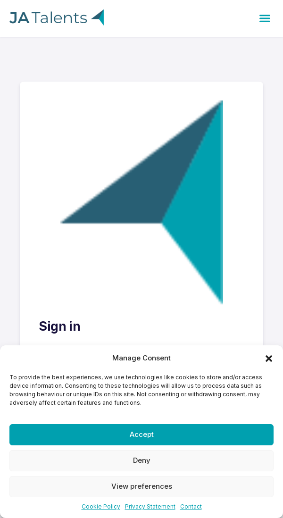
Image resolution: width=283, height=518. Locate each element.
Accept (142, 434)
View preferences (141, 486)
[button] (269, 358)
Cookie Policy (101, 506)
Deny (141, 460)
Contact (191, 506)
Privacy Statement (150, 506)
